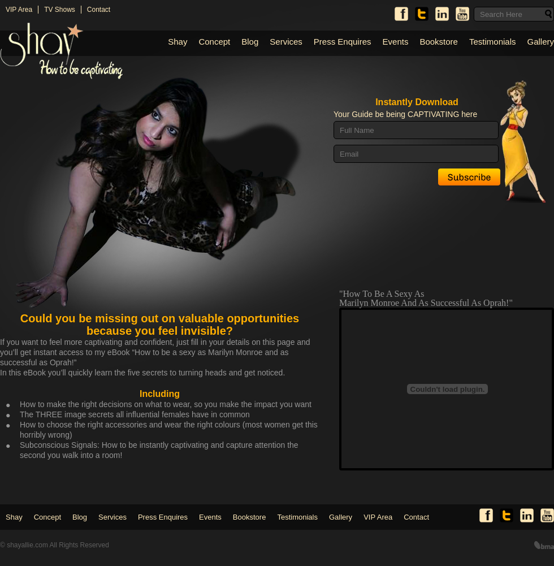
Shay (177, 41)
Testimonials (492, 41)
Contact (98, 10)
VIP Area (19, 10)
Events (396, 41)
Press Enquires (342, 41)
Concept (214, 41)
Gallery (540, 41)
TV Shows (59, 10)
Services (286, 41)
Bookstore (438, 41)
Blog (249, 41)
